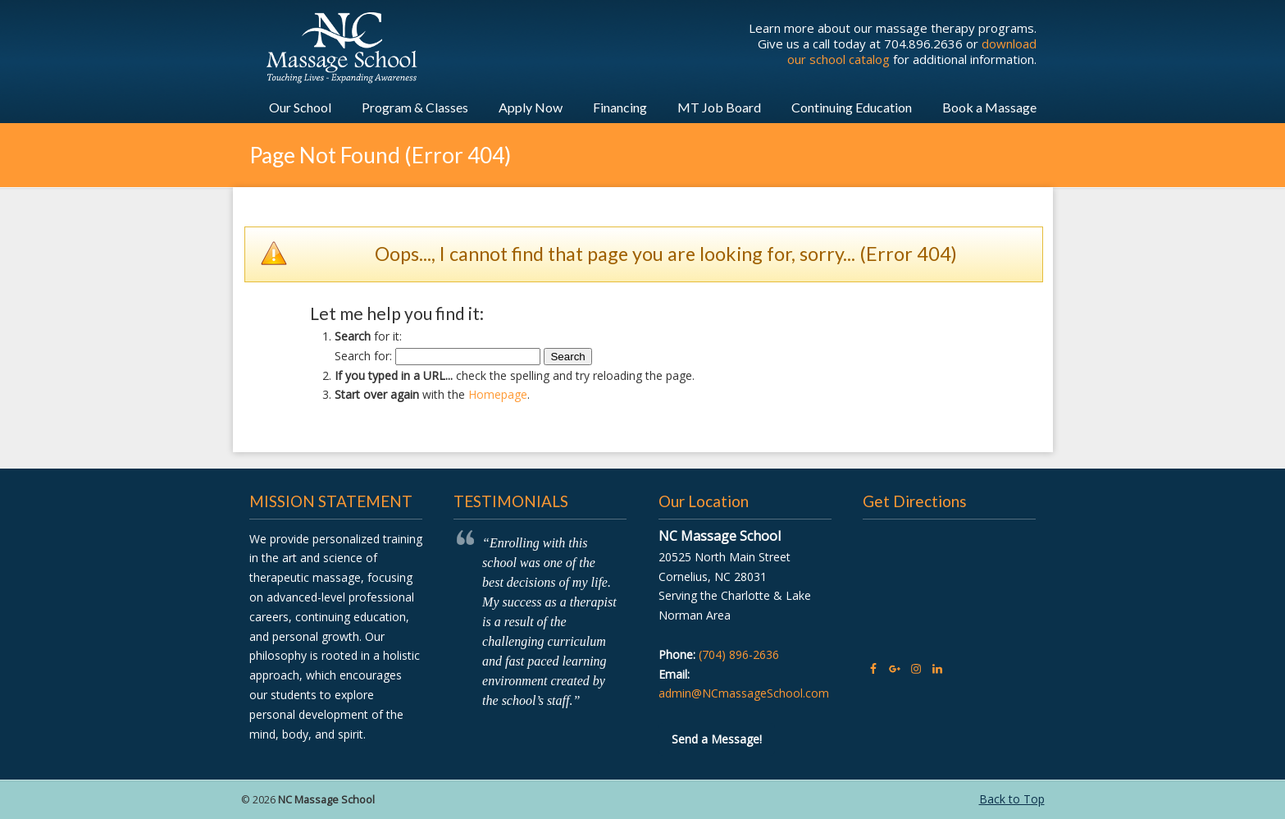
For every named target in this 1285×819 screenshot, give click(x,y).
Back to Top (1012, 799)
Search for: (363, 356)
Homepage (497, 394)
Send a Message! (717, 739)
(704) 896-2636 (739, 654)
